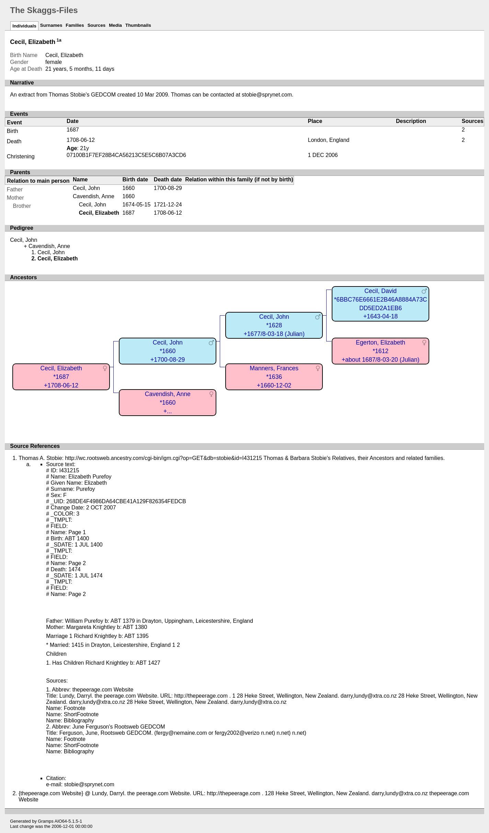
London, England (328, 140)
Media (115, 25)
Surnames (51, 25)
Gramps (46, 821)
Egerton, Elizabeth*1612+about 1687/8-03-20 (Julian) (380, 351)
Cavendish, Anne (93, 196)
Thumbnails (138, 25)
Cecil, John (86, 188)
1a (59, 40)
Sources (97, 25)
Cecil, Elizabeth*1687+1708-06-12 (61, 377)
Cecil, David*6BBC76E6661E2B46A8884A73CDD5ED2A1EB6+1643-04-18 (380, 304)
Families (75, 25)
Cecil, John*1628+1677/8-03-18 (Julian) (274, 325)
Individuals (24, 26)
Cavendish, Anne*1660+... (168, 402)
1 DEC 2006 (323, 155)
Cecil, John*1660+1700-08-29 (167, 351)
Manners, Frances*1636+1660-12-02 (274, 377)
